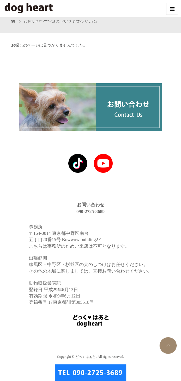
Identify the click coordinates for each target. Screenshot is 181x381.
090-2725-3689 (90, 211)
